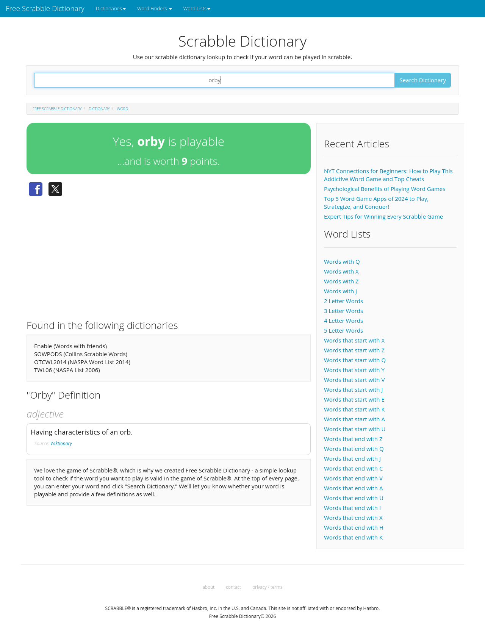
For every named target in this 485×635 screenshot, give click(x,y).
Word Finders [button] (154, 8)
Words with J (340, 291)
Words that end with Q (354, 448)
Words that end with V (353, 478)
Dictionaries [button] (111, 8)
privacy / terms (267, 587)
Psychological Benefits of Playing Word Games (384, 188)
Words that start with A (354, 419)
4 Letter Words (343, 320)
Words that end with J (352, 458)
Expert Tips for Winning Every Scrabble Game (383, 216)
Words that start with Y (354, 370)
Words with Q (342, 261)
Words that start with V (354, 379)
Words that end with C (353, 468)
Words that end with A (353, 488)
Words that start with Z (354, 350)
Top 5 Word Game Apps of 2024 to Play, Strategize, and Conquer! (376, 202)
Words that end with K (353, 537)
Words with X (341, 271)
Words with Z (341, 281)
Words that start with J (353, 389)
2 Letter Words (343, 301)
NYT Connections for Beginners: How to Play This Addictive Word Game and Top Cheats (388, 175)
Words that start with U (354, 429)
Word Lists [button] (196, 8)
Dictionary (99, 108)
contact (233, 587)
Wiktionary (61, 443)
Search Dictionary (422, 80)
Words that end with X (353, 517)
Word (122, 108)
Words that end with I (352, 507)
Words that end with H (353, 527)
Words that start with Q (355, 360)
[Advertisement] (168, 255)
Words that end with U (353, 498)
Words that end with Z (353, 439)
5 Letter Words (343, 330)
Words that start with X (354, 340)
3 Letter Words (343, 310)
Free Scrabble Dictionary (45, 8)
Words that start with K (354, 409)
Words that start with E (354, 399)
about (209, 587)
